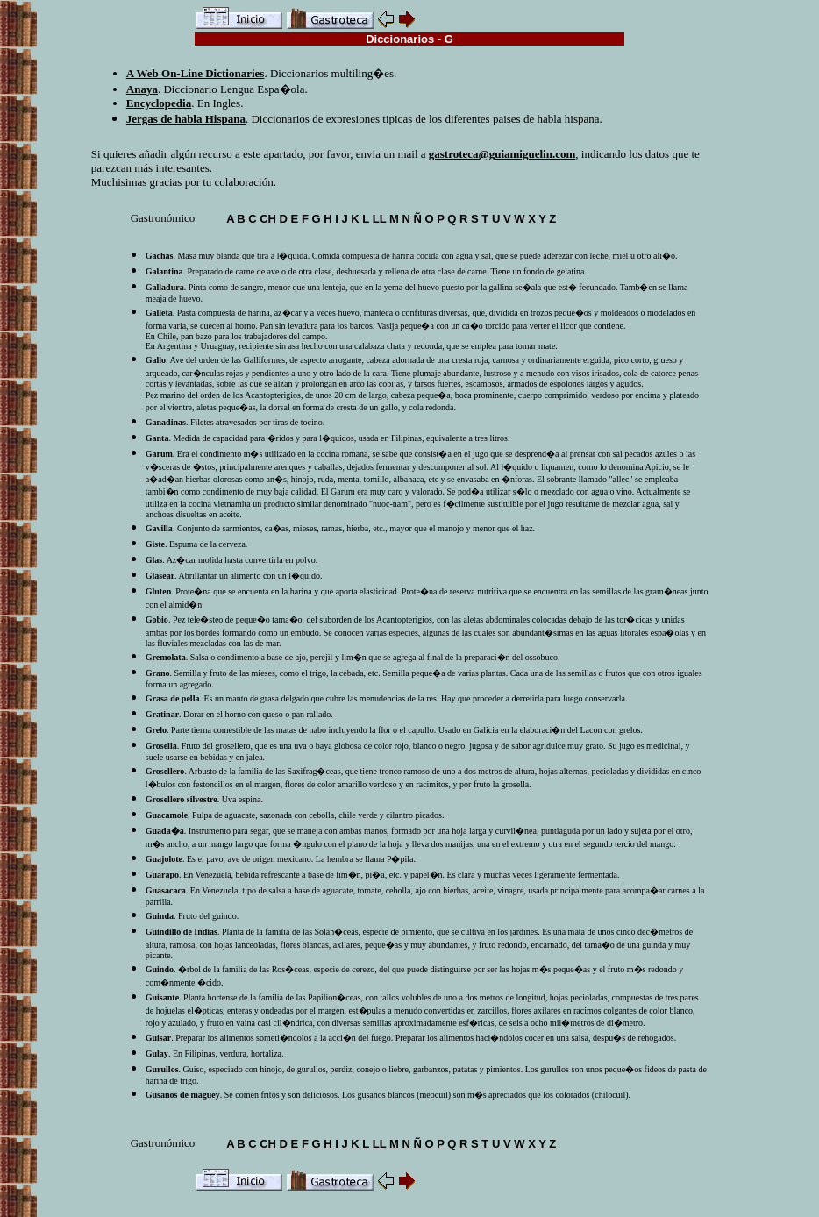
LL (380, 218)
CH (268, 218)
